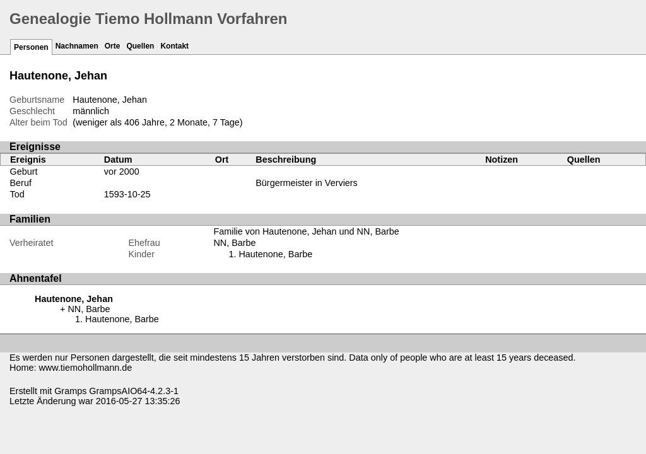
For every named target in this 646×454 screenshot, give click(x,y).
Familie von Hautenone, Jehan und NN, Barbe (306, 231)
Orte (112, 46)
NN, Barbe (234, 243)
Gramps (70, 391)
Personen (31, 47)
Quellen (140, 46)
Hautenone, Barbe (275, 254)
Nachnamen (77, 46)
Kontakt (174, 46)
